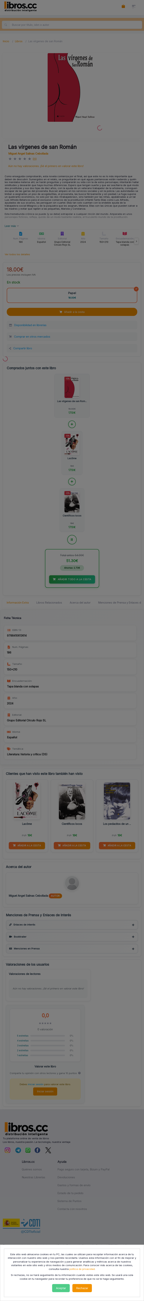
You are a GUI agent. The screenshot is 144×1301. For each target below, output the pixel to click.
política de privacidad (82, 1268)
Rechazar (82, 1288)
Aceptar (61, 1288)
